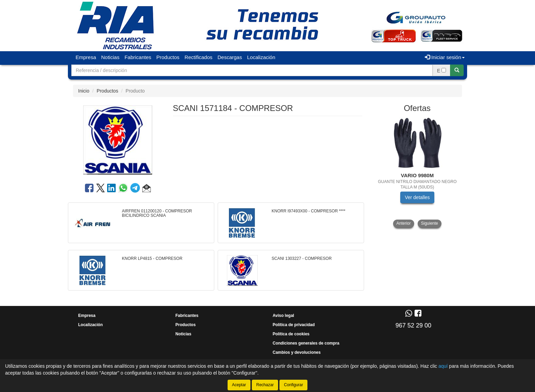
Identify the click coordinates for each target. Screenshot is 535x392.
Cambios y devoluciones (297, 352)
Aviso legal (283, 315)
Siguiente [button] (429, 223)
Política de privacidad (294, 324)
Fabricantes (138, 57)
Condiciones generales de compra (306, 343)
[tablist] (417, 172)
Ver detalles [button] (417, 197)
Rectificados (199, 57)
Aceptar (239, 384)
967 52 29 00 (413, 325)
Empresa (86, 57)
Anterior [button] (403, 223)
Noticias (110, 57)
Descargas (230, 57)
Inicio (83, 91)
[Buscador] (252, 70)
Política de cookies (291, 334)
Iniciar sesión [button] (445, 57)
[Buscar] (457, 70)
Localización (261, 57)
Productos (167, 57)
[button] (146, 189)
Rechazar (265, 384)
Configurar (293, 384)
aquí (443, 366)
